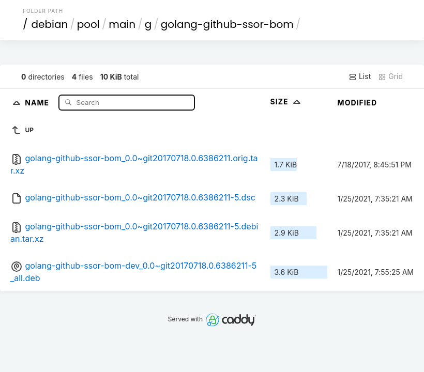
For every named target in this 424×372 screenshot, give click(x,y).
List (360, 76)
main (122, 24)
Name (38, 102)
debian (50, 24)
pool (88, 24)
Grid (390, 76)
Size (286, 101)
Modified (357, 102)
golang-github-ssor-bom (227, 24)
